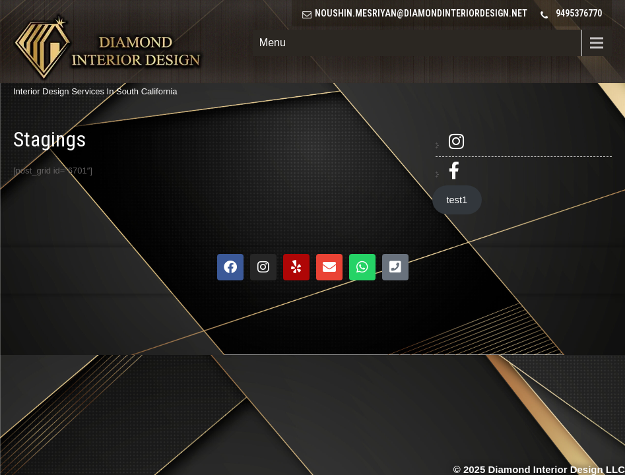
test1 (456, 200)
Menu (272, 42)
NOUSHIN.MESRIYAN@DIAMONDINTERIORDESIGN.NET (421, 13)
